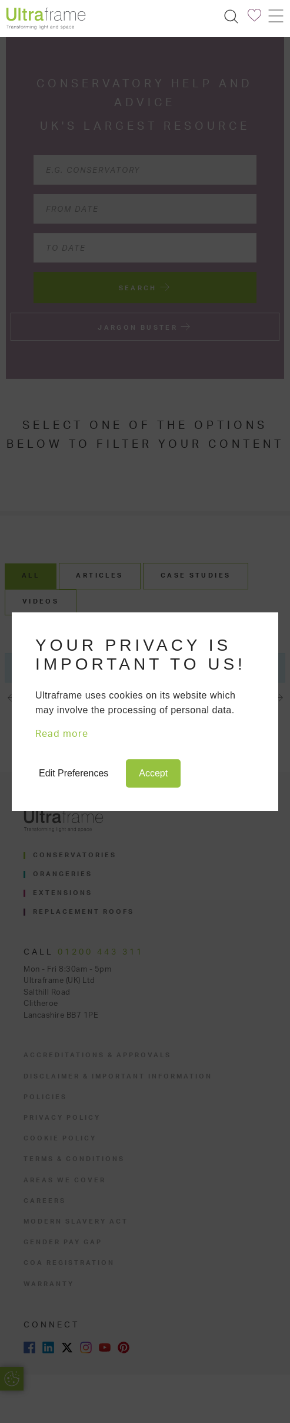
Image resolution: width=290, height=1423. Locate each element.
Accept (153, 773)
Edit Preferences (73, 773)
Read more (61, 734)
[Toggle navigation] (275, 16)
